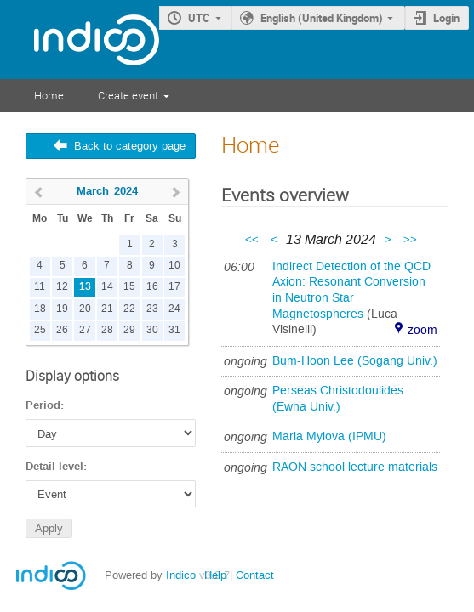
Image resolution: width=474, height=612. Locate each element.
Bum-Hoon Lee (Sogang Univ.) (354, 361)
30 (152, 330)
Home (49, 95)
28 (107, 330)
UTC (199, 18)
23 (152, 309)
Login (446, 18)
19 (62, 309)
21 (107, 309)
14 (107, 286)
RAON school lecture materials (354, 467)
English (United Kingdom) (321, 18)
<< (253, 239)
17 (174, 286)
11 (39, 286)
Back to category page (130, 146)
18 (40, 309)
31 (174, 330)
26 (62, 330)
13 (85, 287)
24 (174, 309)
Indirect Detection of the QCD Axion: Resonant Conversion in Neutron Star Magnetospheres (351, 290)
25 (40, 330)
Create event (128, 95)
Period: (45, 405)
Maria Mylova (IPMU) (329, 436)
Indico (181, 575)
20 (85, 309)
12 (62, 286)
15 (129, 286)
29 (129, 330)
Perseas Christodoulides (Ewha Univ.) (337, 398)
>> (410, 239)
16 (152, 286)
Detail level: (56, 466)
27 (85, 330)
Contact (255, 575)
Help (215, 575)
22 (129, 309)
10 (174, 265)
